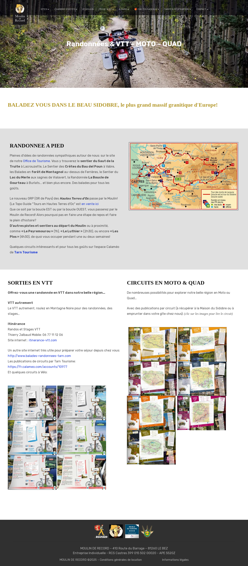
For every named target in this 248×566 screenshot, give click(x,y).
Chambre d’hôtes (67, 9)
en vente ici (90, 204)
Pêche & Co (107, 9)
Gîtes (47, 9)
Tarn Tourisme (26, 252)
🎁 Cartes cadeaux (147, 9)
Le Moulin (89, 9)
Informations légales (177, 560)
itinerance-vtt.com (43, 340)
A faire (125, 9)
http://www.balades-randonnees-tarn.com (39, 356)
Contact (202, 9)
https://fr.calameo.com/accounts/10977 (37, 367)
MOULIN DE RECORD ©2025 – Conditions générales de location (100, 560)
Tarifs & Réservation (177, 9)
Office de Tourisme (36, 161)
